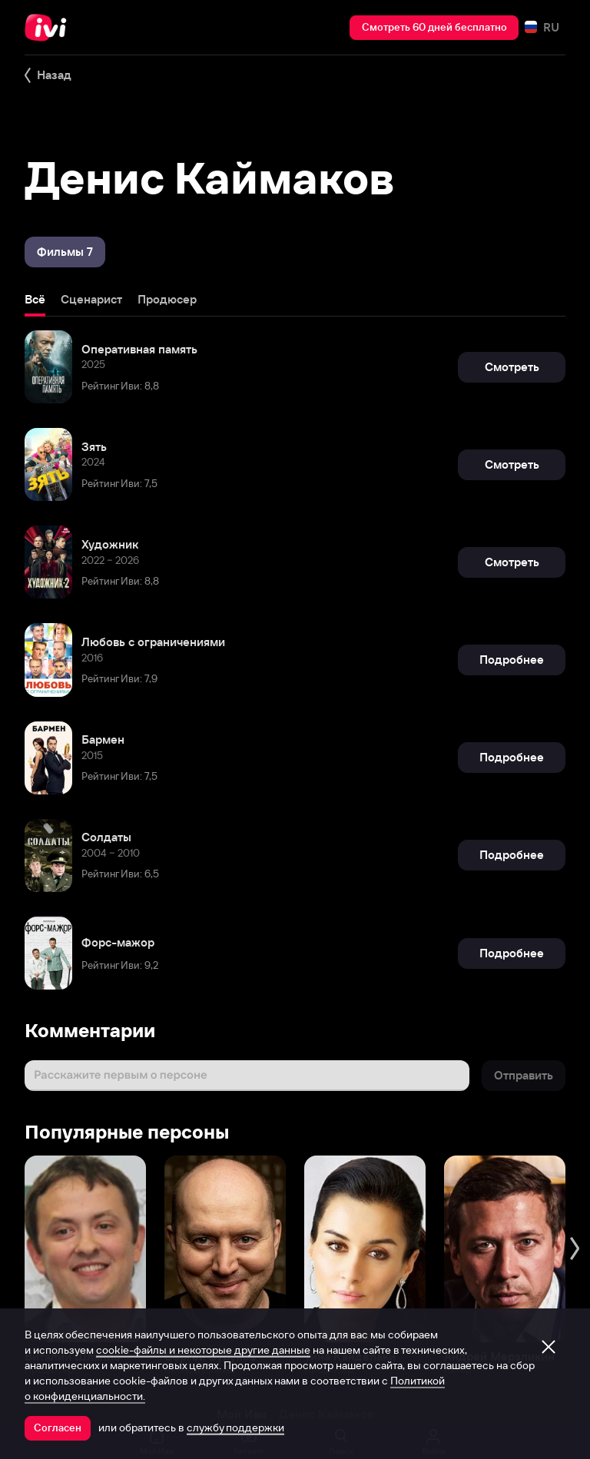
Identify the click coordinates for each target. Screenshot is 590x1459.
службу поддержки (235, 1427)
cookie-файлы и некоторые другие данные (203, 1350)
